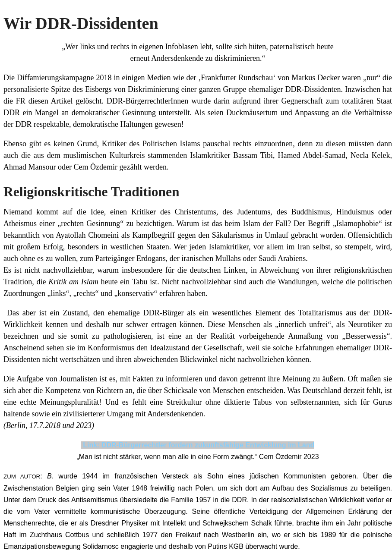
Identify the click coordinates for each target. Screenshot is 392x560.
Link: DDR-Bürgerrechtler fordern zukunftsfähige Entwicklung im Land (197, 445)
